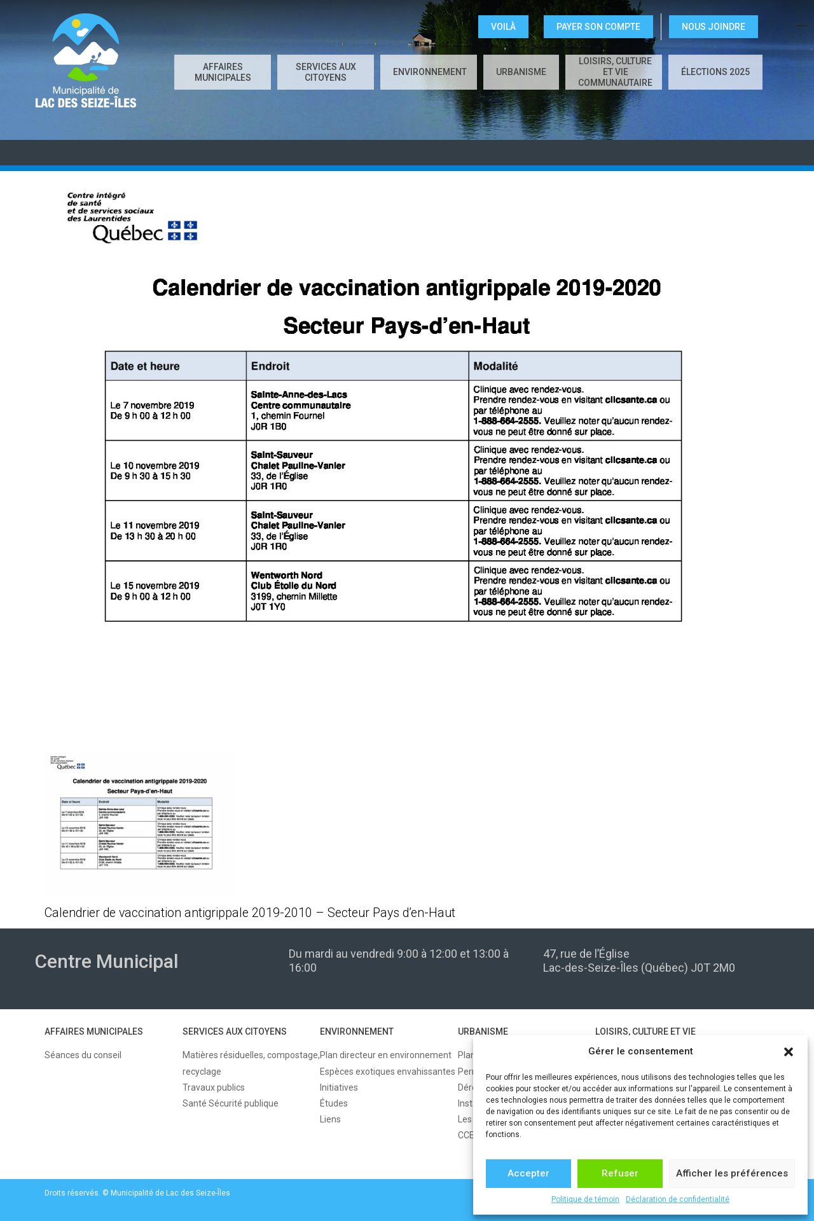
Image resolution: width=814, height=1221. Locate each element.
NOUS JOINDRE (713, 27)
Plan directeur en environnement (386, 1055)
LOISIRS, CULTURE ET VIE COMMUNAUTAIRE (615, 72)
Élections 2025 (715, 72)
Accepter (528, 1173)
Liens (330, 1119)
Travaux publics (214, 1087)
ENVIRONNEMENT (430, 72)
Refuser (620, 1173)
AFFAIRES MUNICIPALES (223, 72)
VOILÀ (503, 27)
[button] (788, 1051)
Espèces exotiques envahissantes (387, 1071)
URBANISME (521, 72)
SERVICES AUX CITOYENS (326, 72)
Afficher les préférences (732, 1173)
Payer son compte (598, 27)
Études (334, 1103)
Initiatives (339, 1087)
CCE (466, 1135)
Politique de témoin (585, 1199)
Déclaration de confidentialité (677, 1199)
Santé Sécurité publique (231, 1103)
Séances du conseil (83, 1055)
